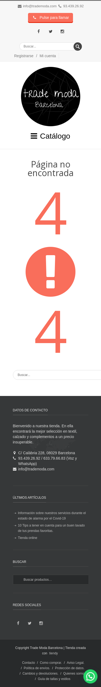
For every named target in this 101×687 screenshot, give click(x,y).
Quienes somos (74, 673)
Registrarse (24, 56)
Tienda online (27, 538)
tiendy (53, 653)
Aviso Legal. (75, 663)
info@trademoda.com (39, 6)
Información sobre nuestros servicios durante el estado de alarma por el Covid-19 (52, 515)
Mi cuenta (48, 56)
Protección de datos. (69, 668)
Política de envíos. (37, 668)
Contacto (28, 663)
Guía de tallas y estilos (54, 679)
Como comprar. (51, 663)
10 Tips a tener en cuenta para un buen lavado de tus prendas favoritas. (51, 528)
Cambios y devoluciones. (40, 673)
